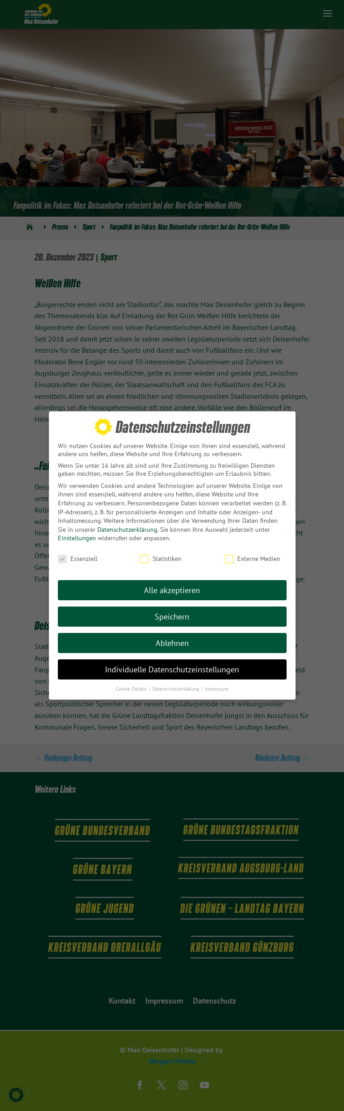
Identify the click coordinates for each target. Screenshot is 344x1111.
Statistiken (161, 555)
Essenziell (77, 555)
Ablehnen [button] (172, 639)
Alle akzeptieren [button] (172, 586)
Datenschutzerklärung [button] (176, 685)
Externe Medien (252, 555)
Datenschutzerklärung (127, 525)
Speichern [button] (172, 612)
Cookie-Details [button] (132, 685)
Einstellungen (77, 534)
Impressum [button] (217, 685)
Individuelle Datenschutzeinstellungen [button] (172, 665)
